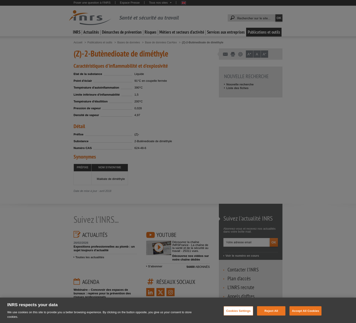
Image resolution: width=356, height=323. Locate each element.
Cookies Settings (238, 314)
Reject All (271, 314)
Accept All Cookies (305, 314)
